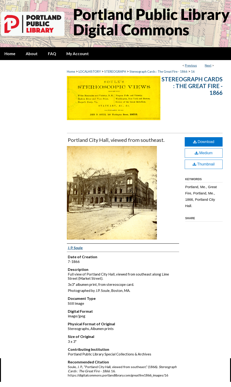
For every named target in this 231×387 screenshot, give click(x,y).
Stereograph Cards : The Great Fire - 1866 (159, 71)
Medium (204, 153)
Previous (191, 65)
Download (203, 142)
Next (208, 65)
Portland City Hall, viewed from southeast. (116, 140)
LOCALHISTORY (90, 71)
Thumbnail (204, 164)
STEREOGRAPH (115, 71)
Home (71, 71)
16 (193, 71)
